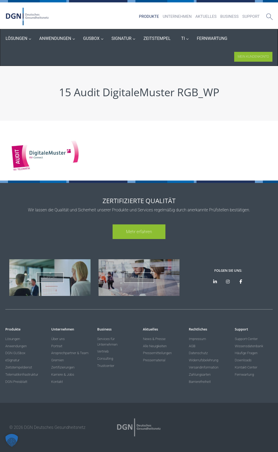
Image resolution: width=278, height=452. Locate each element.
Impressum (197, 339)
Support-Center (246, 339)
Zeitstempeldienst (18, 367)
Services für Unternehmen (107, 341)
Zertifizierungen (63, 367)
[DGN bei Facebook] (240, 282)
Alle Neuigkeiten (155, 346)
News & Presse (154, 339)
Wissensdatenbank (249, 346)
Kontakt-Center (246, 367)
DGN (27, 16)
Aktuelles (206, 16)
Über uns (58, 339)
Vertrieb (103, 351)
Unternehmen (177, 16)
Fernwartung (244, 374)
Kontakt (57, 382)
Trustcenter (105, 366)
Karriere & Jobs (62, 374)
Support (251, 16)
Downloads (243, 360)
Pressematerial (154, 360)
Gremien (57, 360)
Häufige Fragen (246, 353)
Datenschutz (198, 353)
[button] (11, 440)
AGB (192, 346)
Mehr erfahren (139, 231)
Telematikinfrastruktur (21, 374)
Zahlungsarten (200, 374)
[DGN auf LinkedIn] (215, 282)
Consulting (105, 359)
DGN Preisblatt (16, 382)
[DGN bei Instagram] (228, 282)
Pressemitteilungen (157, 353)
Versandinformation (204, 367)
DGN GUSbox (15, 353)
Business (229, 16)
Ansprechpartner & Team (70, 353)
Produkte (149, 16)
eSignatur (12, 360)
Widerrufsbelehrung (203, 360)
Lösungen (12, 339)
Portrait (56, 346)
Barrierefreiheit (200, 382)
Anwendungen (16, 346)
